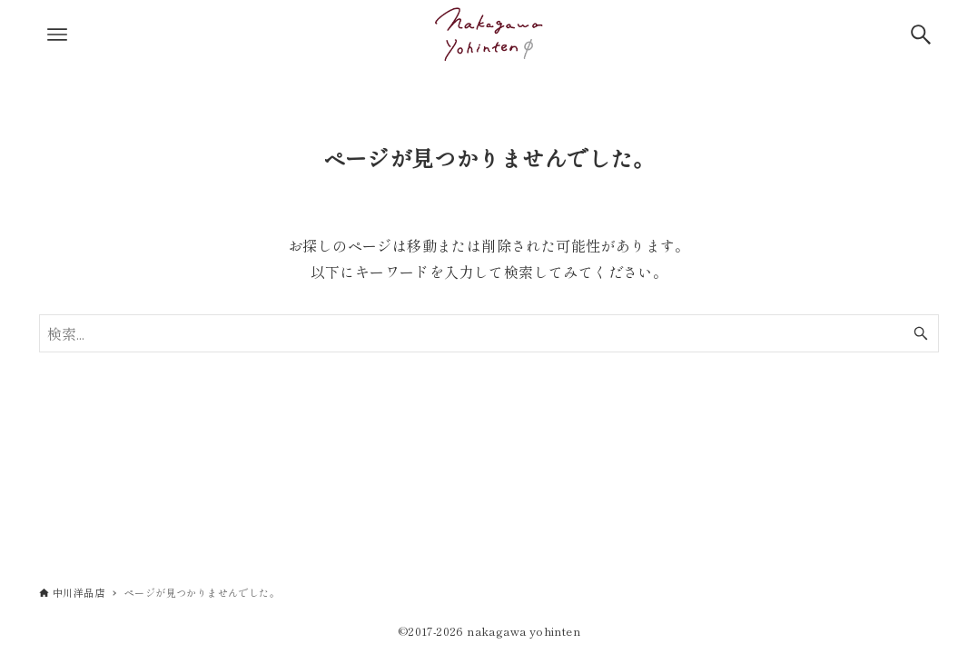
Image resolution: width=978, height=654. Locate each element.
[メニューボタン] (57, 34)
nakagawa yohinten (523, 630)
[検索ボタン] (921, 34)
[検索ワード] (489, 333)
